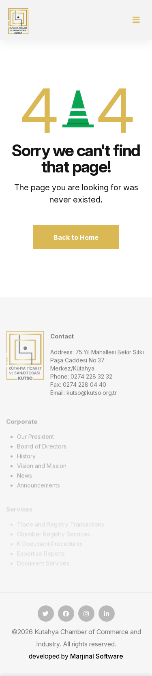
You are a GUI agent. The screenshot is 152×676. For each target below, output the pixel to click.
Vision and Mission (41, 467)
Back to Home (76, 237)
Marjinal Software (96, 656)
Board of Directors (41, 448)
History (26, 457)
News (24, 477)
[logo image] (25, 357)
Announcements (38, 487)
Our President (35, 438)
